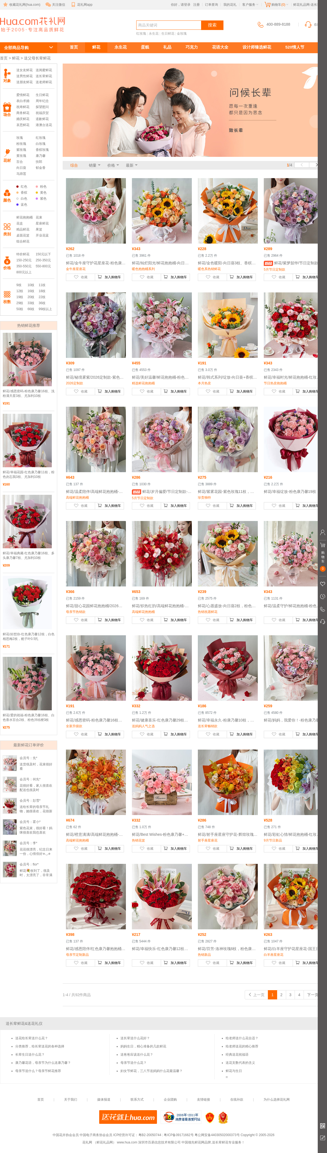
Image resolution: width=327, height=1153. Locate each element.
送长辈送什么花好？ (135, 1038)
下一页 (315, 995)
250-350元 (43, 260)
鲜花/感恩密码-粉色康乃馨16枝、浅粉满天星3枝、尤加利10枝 (29, 393)
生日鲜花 (167, 33)
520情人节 (294, 47)
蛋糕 (145, 47)
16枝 (31, 291)
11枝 (42, 285)
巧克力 (192, 47)
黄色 (41, 192)
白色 (21, 198)
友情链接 (203, 1099)
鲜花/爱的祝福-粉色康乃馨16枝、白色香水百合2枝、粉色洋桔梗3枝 (29, 717)
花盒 (19, 223)
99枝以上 (45, 309)
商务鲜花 (22, 113)
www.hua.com (127, 1142)
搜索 (212, 25)
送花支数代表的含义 (240, 1063)
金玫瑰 (182, 33)
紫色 (41, 198)
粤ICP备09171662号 (178, 1135)
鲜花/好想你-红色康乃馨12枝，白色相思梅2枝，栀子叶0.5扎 (29, 636)
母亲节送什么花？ (133, 1063)
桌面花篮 (22, 235)
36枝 (42, 303)
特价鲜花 (22, 254)
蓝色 (21, 204)
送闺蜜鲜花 (44, 70)
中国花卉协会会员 (66, 1135)
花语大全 (220, 47)
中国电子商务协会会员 (96, 1135)
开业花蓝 (42, 235)
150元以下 (43, 254)
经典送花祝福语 (237, 1054)
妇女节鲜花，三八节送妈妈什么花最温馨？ (151, 1071)
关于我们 (70, 1099)
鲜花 (96, 47)
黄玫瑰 (21, 156)
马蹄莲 (21, 174)
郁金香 (41, 168)
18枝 (42, 291)
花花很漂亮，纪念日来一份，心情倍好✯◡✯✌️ (36, 853)
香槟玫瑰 (42, 150)
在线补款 (236, 1099)
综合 (74, 165)
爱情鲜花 (22, 95)
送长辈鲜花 (24, 34)
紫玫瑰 (21, 150)
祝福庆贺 (42, 113)
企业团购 (170, 1099)
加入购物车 (109, 277)
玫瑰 (19, 138)
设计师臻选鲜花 (257, 47)
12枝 (19, 291)
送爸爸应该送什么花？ (136, 1054)
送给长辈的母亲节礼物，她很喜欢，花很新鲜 (36, 811)
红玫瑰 (141, 33)
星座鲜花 (42, 223)
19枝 (19, 297)
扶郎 (39, 162)
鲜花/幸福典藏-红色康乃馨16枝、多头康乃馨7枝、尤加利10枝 (29, 555)
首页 (74, 47)
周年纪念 (42, 101)
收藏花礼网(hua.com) (21, 4)
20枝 (31, 297)
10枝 (31, 285)
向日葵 (21, 168)
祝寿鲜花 (22, 107)
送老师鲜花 (44, 82)
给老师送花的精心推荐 (242, 1046)
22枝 (42, 297)
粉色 (41, 186)
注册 (196, 5)
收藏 (80, 277)
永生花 (154, 33)
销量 (92, 165)
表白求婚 (22, 101)
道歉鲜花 (42, 119)
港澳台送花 (44, 125)
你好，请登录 (180, 5)
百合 (19, 162)
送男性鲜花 (24, 76)
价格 (111, 165)
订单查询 (211, 5)
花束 (39, 217)
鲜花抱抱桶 (24, 217)
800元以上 (24, 272)
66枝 (31, 309)
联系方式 (137, 1099)
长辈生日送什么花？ (30, 1054)
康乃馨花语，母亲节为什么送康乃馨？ (43, 1063)
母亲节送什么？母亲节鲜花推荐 (38, 1071)
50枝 (19, 309)
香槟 (21, 192)
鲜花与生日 (234, 1071)
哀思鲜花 (22, 125)
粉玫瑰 (21, 144)
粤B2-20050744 (149, 1135)
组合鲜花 (22, 241)
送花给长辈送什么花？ (31, 1038)
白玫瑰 (41, 144)
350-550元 (24, 266)
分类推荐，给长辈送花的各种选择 (39, 1046)
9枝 (19, 285)
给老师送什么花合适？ (242, 1038)
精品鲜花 (22, 229)
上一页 (256, 995)
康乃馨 (41, 156)
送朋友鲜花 (24, 82)
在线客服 (315, 24)
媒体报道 (103, 1099)
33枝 (31, 303)
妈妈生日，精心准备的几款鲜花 (143, 1046)
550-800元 (43, 266)
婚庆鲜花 (22, 119)
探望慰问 (42, 107)
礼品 (167, 47)
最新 (130, 165)
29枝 (19, 303)
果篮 (39, 229)
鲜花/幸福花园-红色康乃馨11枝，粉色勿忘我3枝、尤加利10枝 (29, 474)
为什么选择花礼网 (277, 1099)
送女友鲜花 (24, 70)
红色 (21, 186)
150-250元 (24, 260)
